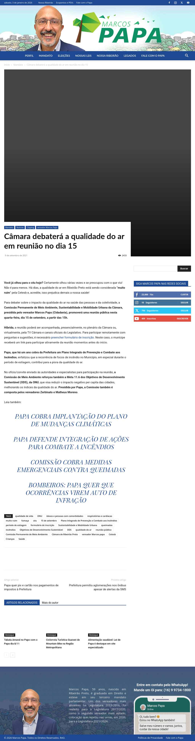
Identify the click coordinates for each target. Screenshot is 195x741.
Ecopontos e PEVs (64, 2)
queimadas (106, 525)
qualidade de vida (24, 516)
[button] (186, 56)
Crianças (10, 538)
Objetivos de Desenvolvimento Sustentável (41, 529)
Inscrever (182, 318)
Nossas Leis (83, 55)
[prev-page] (6, 655)
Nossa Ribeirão (45, 2)
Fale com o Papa (84, 2)
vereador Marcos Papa (47, 227)
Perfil (29, 55)
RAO (62, 737)
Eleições (64, 55)
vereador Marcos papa (93, 534)
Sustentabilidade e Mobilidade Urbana (77, 525)
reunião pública (104, 529)
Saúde (22, 538)
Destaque (9, 635)
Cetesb (112, 534)
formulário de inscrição (42, 525)
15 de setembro (49, 520)
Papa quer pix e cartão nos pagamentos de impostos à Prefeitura (31, 587)
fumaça (25, 520)
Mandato (46, 55)
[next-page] (12, 655)
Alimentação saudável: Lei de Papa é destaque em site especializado (104, 643)
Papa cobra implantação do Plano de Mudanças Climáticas (71, 420)
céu (35, 520)
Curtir (184, 294)
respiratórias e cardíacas (99, 516)
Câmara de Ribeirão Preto (65, 534)
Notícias (19, 227)
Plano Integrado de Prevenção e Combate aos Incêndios (89, 520)
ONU (39, 516)
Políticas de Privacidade (150, 737)
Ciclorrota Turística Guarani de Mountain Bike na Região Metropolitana (63, 643)
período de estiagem (16, 525)
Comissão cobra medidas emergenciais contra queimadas (71, 466)
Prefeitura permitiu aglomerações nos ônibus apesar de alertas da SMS (97, 587)
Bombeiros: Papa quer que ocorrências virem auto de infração (71, 492)
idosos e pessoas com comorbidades (64, 516)
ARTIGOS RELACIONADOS (22, 602)
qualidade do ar (83, 529)
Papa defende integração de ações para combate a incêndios (71, 443)
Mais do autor (50, 602)
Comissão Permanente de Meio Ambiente (27, 534)
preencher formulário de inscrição (72, 337)
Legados (130, 55)
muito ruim (11, 520)
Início (7, 64)
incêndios (11, 529)
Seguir (184, 302)
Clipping (30, 227)
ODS (69, 529)
